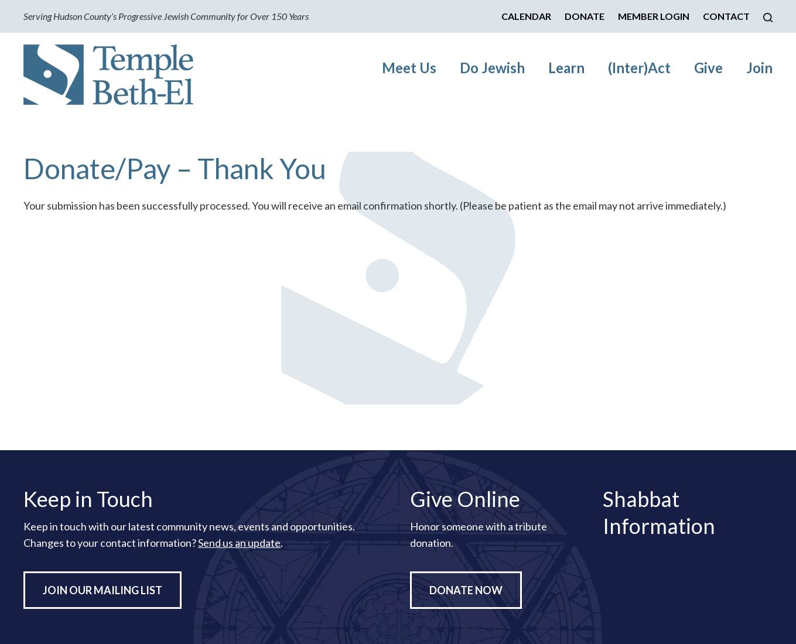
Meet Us (409, 67)
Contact (726, 16)
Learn (566, 67)
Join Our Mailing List (102, 590)
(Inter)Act (639, 67)
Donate (584, 16)
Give (708, 67)
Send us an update (239, 542)
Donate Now (466, 590)
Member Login (653, 16)
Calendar (526, 16)
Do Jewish (492, 67)
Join (759, 67)
